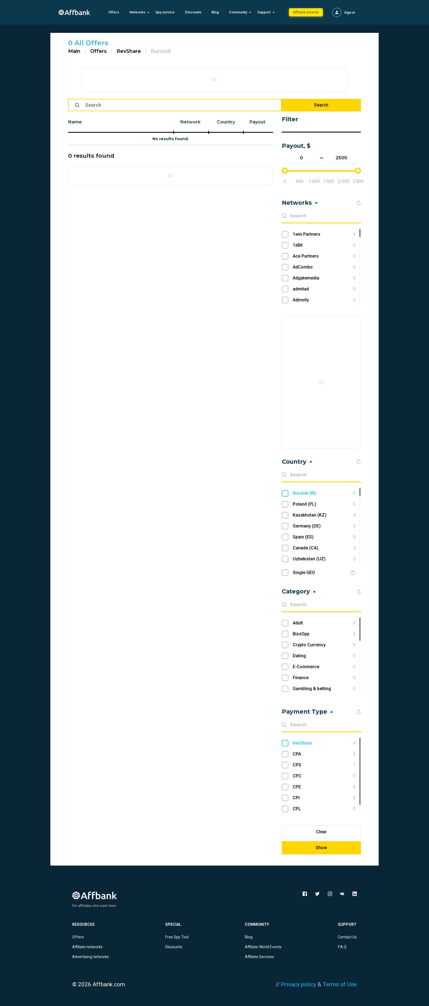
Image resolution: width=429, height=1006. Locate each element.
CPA (324, 754)
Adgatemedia (324, 278)
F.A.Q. (342, 947)
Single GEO (304, 572)
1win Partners (324, 234)
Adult (324, 623)
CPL (324, 808)
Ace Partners (324, 256)
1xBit (324, 245)
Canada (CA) (324, 548)
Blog (215, 12)
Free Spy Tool (177, 937)
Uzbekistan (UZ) (324, 559)
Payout (257, 122)
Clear (321, 831)
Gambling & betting (324, 688)
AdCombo (324, 267)
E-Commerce (324, 666)
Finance (324, 677)
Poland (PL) (324, 504)
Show (321, 847)
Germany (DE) (324, 526)
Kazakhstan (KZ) (324, 515)
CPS (324, 765)
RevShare (129, 51)
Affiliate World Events (263, 947)
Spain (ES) (324, 537)
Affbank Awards (306, 12)
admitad (324, 289)
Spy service (165, 12)
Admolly (324, 300)
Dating (324, 655)
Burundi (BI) (324, 493)
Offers (113, 12)
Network (190, 122)
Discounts (193, 12)
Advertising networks (90, 957)
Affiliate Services (259, 957)
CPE (324, 787)
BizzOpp (324, 634)
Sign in (349, 12)
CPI (324, 797)
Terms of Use (340, 984)
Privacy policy (298, 984)
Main (74, 51)
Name (75, 122)
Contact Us (347, 937)
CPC (324, 776)
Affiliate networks (87, 947)
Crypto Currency (324, 644)
